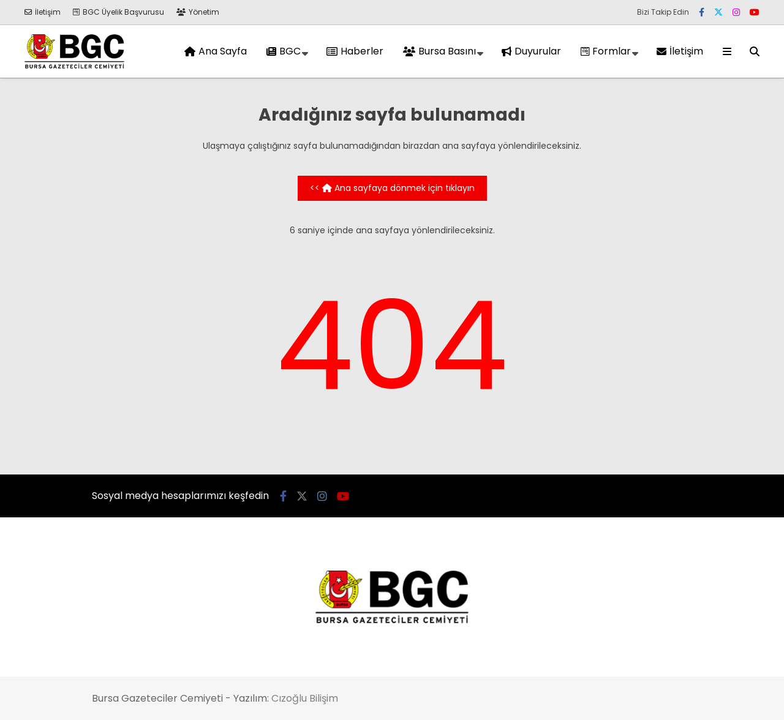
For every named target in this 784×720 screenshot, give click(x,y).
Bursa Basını (439, 51)
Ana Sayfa (215, 51)
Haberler (354, 51)
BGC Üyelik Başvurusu (118, 12)
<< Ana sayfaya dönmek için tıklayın (392, 188)
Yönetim (197, 12)
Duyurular (531, 51)
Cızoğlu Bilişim (304, 698)
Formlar (606, 51)
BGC (283, 51)
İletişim (42, 12)
